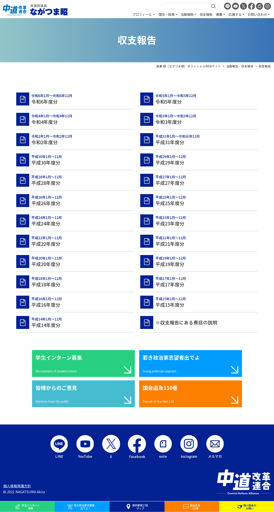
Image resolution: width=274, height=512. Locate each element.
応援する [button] (235, 14)
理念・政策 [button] (166, 14)
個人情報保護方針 (17, 485)
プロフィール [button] (142, 14)
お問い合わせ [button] (257, 14)
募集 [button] (219, 14)
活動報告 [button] (187, 14)
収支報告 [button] (206, 14)
